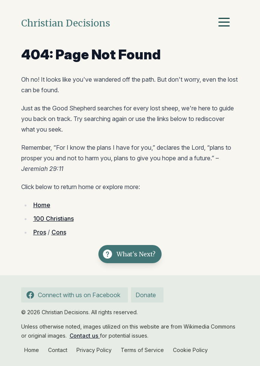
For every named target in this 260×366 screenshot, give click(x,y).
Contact (57, 350)
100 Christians (53, 218)
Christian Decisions (65, 23)
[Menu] (226, 23)
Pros (39, 232)
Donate (145, 295)
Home (41, 205)
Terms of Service (142, 350)
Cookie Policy (190, 350)
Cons (58, 232)
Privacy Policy (94, 350)
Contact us (85, 335)
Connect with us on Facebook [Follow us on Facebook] (72, 295)
